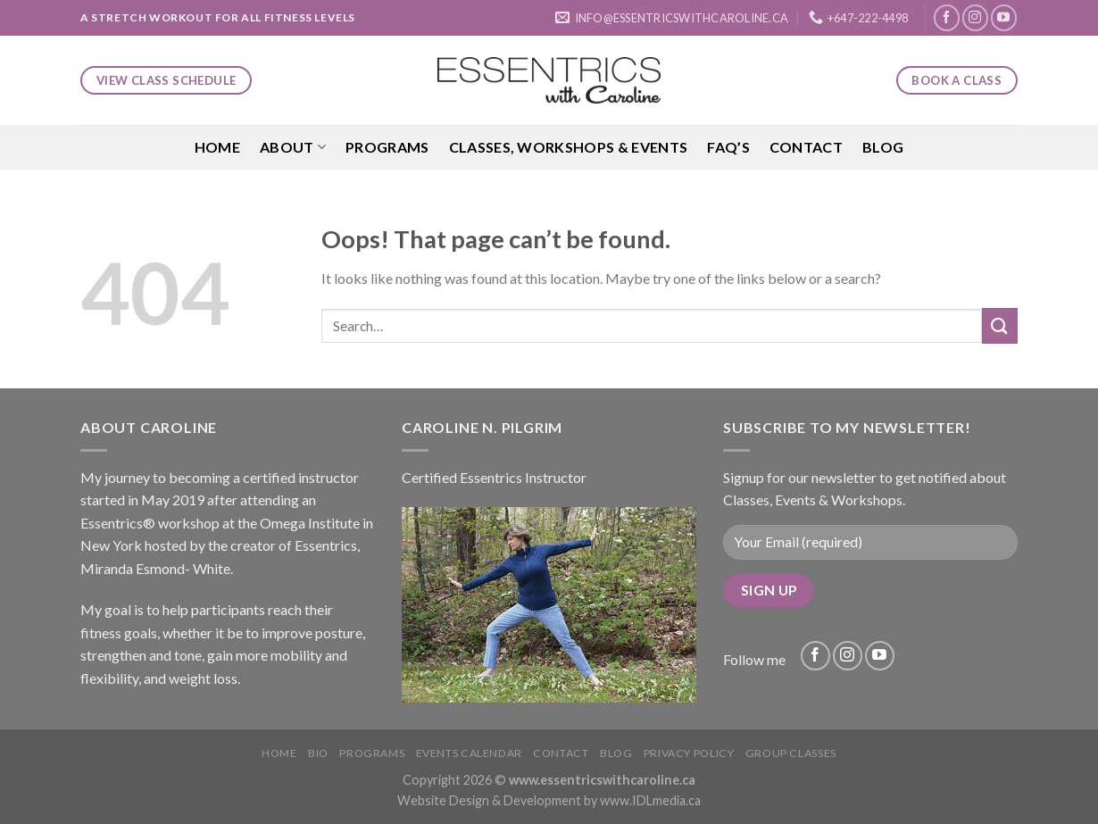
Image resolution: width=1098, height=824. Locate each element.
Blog (882, 146)
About (293, 147)
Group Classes (790, 753)
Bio (318, 753)
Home (217, 146)
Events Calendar (469, 753)
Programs (387, 146)
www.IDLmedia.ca (650, 800)
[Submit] (1000, 325)
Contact (806, 146)
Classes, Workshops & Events (568, 146)
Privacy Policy (689, 753)
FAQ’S (728, 146)
